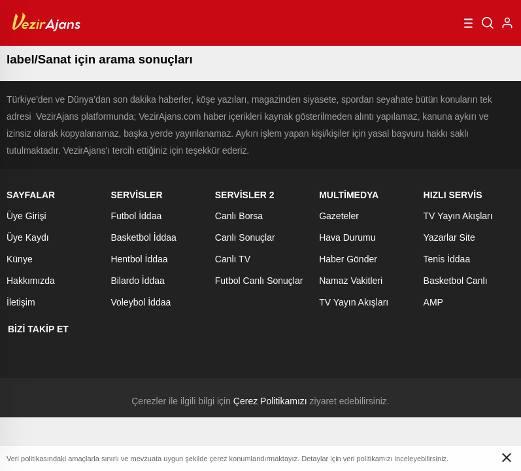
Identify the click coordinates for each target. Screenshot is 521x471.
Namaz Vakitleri (350, 280)
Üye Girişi (26, 216)
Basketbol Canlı (456, 280)
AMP (433, 302)
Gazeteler (339, 216)
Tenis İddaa (447, 259)
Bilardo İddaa (137, 280)
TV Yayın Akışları (353, 302)
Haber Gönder (348, 259)
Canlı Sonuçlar (245, 237)
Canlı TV (232, 259)
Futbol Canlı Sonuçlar (259, 280)
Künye (20, 259)
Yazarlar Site (449, 237)
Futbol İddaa (135, 216)
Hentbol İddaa (138, 259)
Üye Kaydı (28, 237)
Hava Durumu (347, 237)
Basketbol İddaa (143, 237)
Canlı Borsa (239, 216)
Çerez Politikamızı (270, 401)
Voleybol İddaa (140, 302)
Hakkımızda (31, 280)
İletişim (21, 302)
